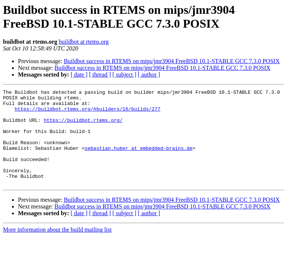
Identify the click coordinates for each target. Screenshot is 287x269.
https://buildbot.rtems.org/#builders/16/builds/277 (87, 113)
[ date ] (79, 74)
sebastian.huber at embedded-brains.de (138, 160)
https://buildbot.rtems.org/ (83, 126)
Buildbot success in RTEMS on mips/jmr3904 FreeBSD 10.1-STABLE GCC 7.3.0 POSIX (172, 61)
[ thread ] (100, 74)
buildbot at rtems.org (83, 41)
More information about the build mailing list (57, 248)
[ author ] (149, 74)
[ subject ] (124, 74)
